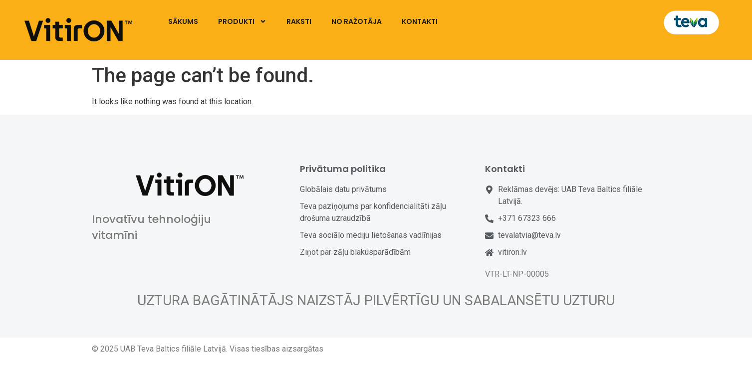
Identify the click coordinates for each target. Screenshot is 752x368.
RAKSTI (298, 21)
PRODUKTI (242, 21)
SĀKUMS (183, 21)
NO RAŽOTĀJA (356, 21)
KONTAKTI (420, 21)
